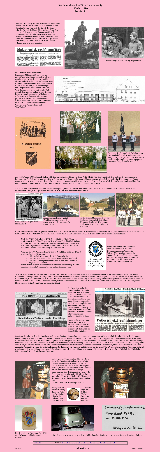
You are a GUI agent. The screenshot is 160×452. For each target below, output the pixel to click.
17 (108, 443)
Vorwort (37, 443)
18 (110, 443)
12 (91, 443)
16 (104, 443)
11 (88, 443)
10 (84, 443)
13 (94, 443)
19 (114, 443)
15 (101, 443)
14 (98, 443)
